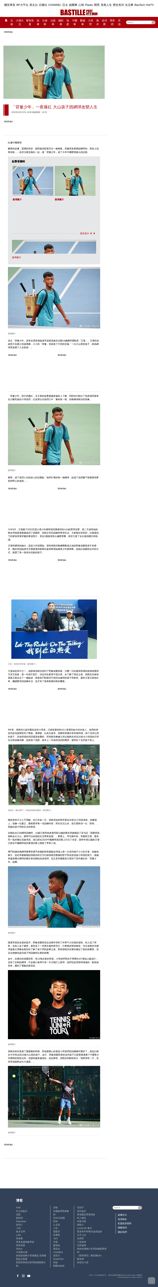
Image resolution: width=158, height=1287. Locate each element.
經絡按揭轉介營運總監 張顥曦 (31, 1255)
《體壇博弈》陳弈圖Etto (89, 1255)
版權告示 (122, 1215)
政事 (38, 22)
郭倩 (55, 1221)
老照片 (56, 1255)
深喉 (55, 1207)
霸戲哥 (56, 1231)
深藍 (18, 1214)
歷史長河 (118, 4)
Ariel (18, 1207)
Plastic (89, 4)
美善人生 (106, 4)
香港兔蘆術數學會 (25, 1242)
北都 (11, 22)
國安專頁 (9, 4)
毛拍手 (80, 1207)
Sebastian (21, 1221)
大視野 (90, 22)
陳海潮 (80, 1259)
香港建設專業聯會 (86, 1214)
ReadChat (58, 1259)
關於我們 (122, 1232)
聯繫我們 (122, 1227)
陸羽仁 (19, 1224)
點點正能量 (21, 1259)
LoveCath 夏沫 (84, 1228)
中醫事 (74, 22)
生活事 (129, 4)
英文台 (33, 4)
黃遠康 (19, 1238)
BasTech (140, 4)
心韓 (81, 4)
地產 (67, 22)
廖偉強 (56, 1245)
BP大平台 (22, 4)
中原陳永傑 (21, 1252)
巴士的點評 (21, 1211)
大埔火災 (20, 22)
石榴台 (43, 4)
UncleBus (58, 1252)
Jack (55, 1238)
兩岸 (97, 22)
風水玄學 (20, 1231)
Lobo (18, 1235)
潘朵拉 (56, 1248)
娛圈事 (73, 4)
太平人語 (81, 1235)
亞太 (65, 4)
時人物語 (81, 1218)
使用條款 (122, 1219)
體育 (97, 4)
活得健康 (81, 1245)
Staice (19, 1248)
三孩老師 (81, 1242)
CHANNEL (54, 4)
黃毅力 (80, 1224)
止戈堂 (56, 1224)
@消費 (104, 22)
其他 (119, 22)
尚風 (55, 1242)
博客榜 (112, 22)
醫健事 (82, 22)
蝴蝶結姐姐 (58, 1265)
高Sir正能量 (59, 1218)
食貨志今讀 (82, 1262)
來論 (55, 1262)
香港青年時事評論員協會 (89, 1231)
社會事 (44, 22)
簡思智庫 (20, 1245)
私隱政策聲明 (124, 1223)
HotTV (150, 4)
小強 (18, 1228)
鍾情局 (19, 1218)
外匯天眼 (81, 1221)
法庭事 (53, 22)
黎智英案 (30, 22)
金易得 (80, 1238)
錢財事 (61, 22)
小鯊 (55, 1228)
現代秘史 (81, 1211)
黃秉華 (56, 1235)
